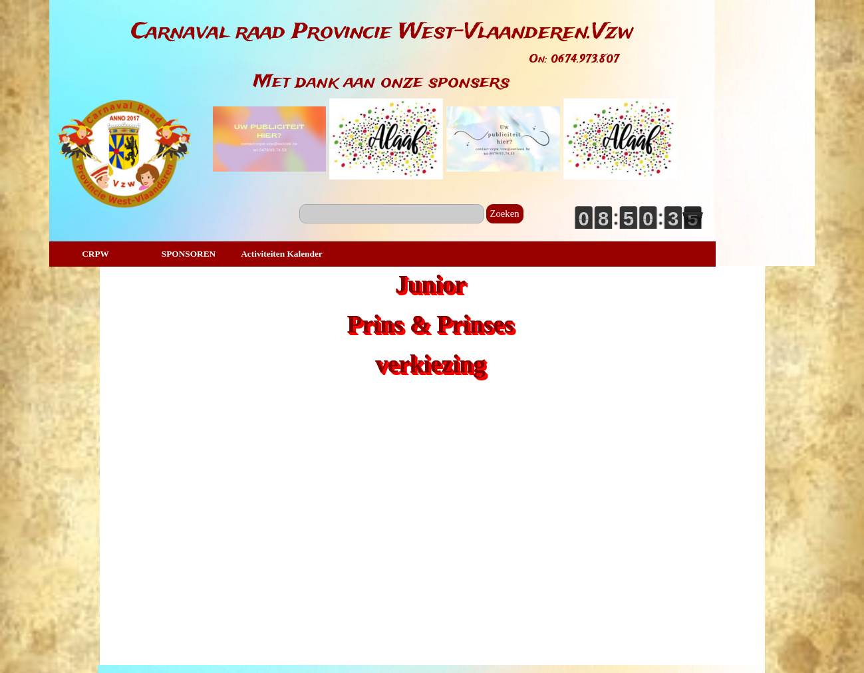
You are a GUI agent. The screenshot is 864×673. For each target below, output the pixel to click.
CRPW (95, 254)
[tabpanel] (382, 33)
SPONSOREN (189, 254)
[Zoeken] (391, 213)
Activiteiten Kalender (282, 254)
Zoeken (504, 213)
